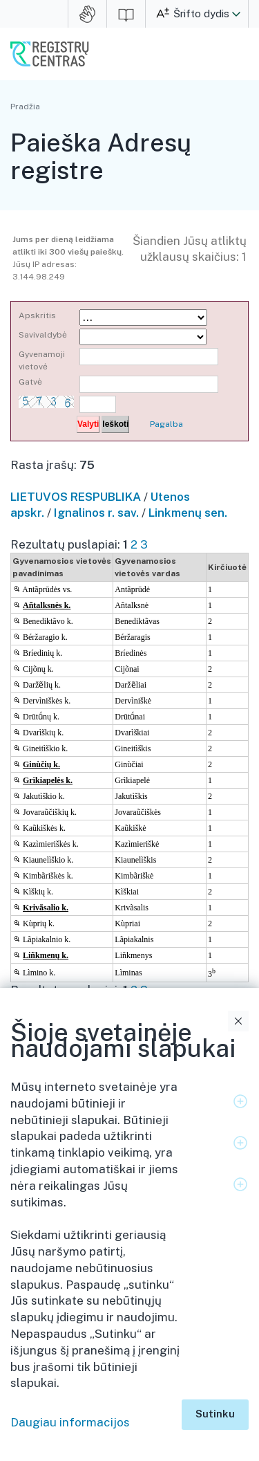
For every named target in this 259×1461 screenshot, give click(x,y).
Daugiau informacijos (70, 1422)
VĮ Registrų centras (49, 54)
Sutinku (215, 1413)
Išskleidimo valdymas (240, 1101)
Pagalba (166, 424)
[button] (236, 13)
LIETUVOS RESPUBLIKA (75, 497)
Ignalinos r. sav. (96, 513)
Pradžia (25, 106)
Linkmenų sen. (187, 513)
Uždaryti (238, 1021)
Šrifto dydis (201, 13)
